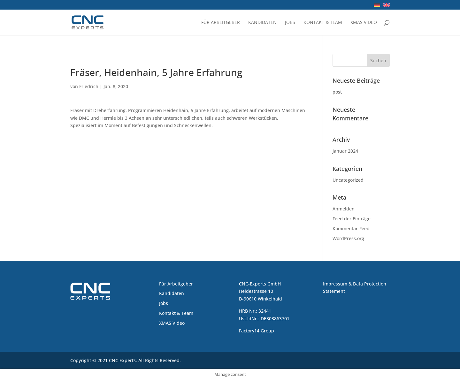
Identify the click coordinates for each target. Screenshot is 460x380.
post (337, 92)
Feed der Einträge (352, 219)
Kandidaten (262, 22)
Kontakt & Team (322, 22)
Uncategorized (348, 180)
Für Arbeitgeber (220, 22)
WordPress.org (348, 238)
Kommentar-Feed (351, 228)
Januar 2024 (345, 151)
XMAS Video (363, 22)
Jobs (290, 22)
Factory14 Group (256, 331)
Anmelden (344, 209)
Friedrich (88, 86)
